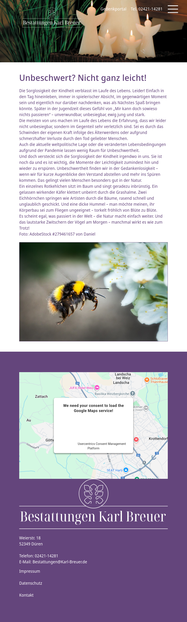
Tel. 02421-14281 (147, 9)
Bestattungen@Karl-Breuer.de (60, 562)
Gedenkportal (114, 9)
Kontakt (26, 595)
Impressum (29, 571)
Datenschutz (30, 583)
